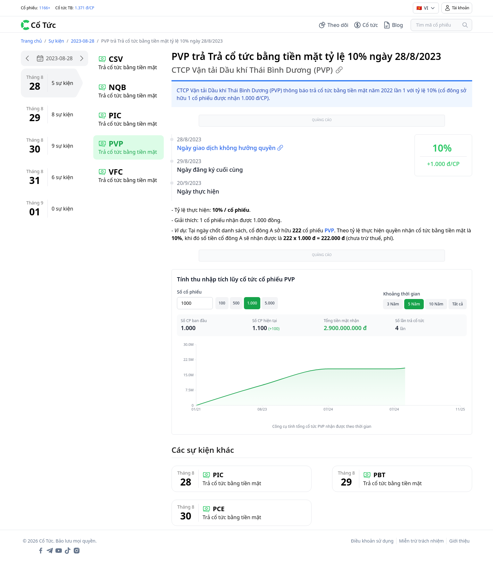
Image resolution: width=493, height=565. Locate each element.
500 (236, 303)
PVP (329, 230)
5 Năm (414, 304)
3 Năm (393, 304)
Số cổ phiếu (189, 292)
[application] (322, 381)
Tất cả (457, 304)
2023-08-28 (82, 41)
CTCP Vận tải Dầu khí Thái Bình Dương (257, 70)
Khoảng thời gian (401, 294)
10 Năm (436, 304)
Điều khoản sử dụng (372, 541)
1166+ (44, 8)
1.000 (252, 303)
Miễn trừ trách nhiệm (421, 541)
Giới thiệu (459, 541)
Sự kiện (56, 41)
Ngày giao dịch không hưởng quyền (230, 148)
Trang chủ (31, 41)
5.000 (270, 303)
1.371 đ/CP (85, 8)
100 (222, 303)
